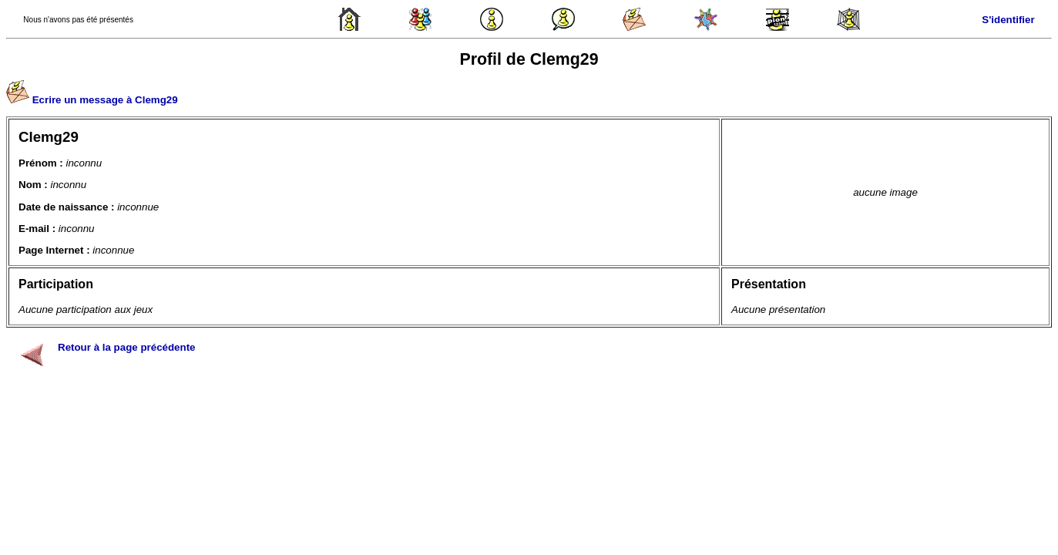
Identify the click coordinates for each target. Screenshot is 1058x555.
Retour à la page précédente (127, 347)
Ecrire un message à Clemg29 (105, 100)
